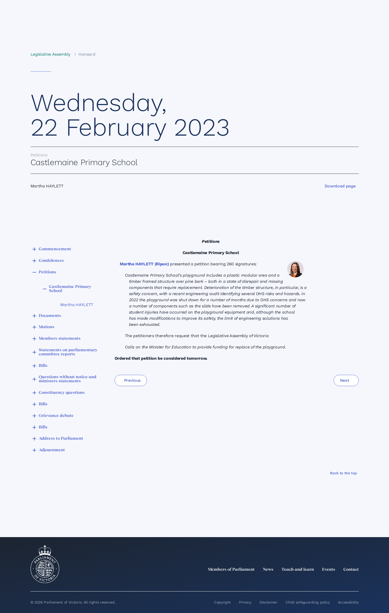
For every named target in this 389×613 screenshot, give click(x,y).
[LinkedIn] (310, 581)
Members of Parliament (231, 569)
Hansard (86, 54)
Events (328, 569)
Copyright (222, 602)
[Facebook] (333, 581)
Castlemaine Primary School (70, 289)
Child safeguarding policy (308, 602)
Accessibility (348, 602)
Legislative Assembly (51, 54)
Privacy (245, 602)
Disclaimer (268, 602)
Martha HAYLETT (77, 304)
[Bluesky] (356, 581)
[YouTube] (344, 581)
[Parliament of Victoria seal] (45, 564)
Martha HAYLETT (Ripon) (144, 264)
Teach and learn (298, 569)
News (268, 569)
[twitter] (299, 581)
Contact (351, 569)
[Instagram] (322, 581)
